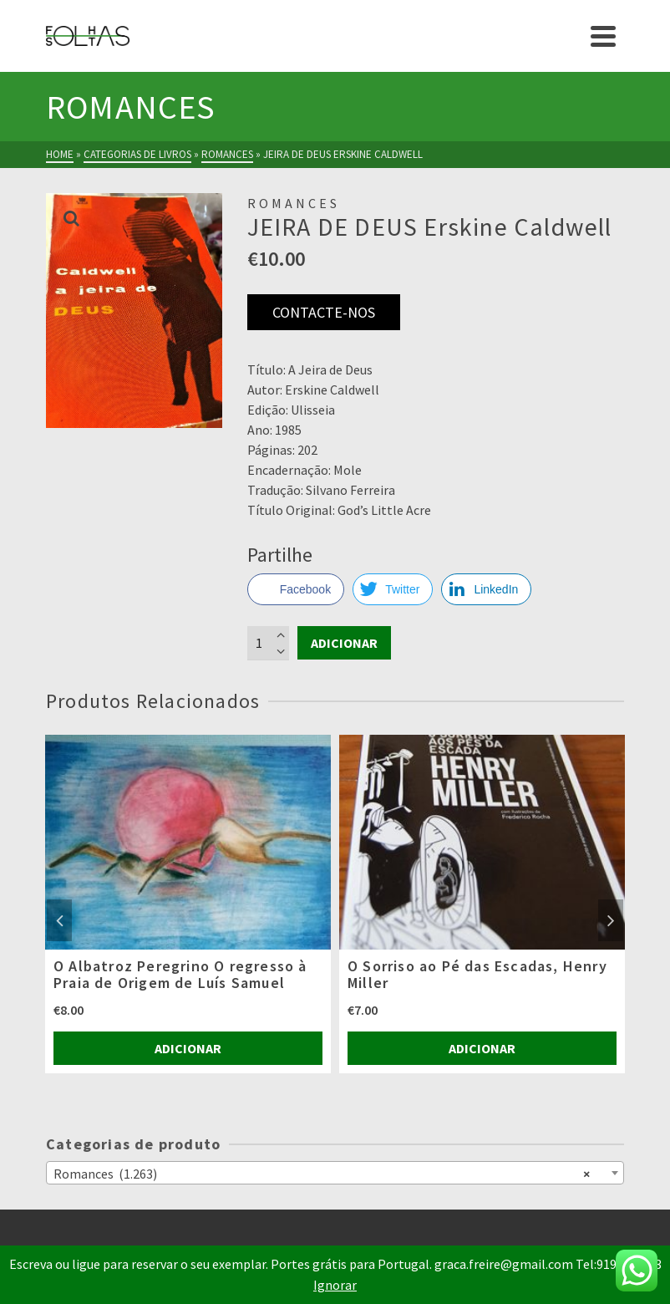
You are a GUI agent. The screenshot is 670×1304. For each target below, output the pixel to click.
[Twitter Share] (393, 589)
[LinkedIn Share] (486, 589)
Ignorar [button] (335, 1284)
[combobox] (335, 1172)
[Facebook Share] (295, 589)
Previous (59, 920)
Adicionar (344, 642)
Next (610, 920)
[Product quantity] (268, 643)
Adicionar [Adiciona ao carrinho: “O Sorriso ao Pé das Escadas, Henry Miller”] (482, 1048)
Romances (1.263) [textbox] (321, 1173)
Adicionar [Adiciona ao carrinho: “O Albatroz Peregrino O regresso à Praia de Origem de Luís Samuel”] (188, 1048)
